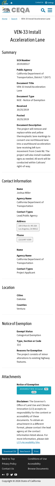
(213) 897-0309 (24, 239)
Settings (49, 2)
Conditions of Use (37, 458)
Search (14, 18)
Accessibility (34, 463)
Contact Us (39, 2)
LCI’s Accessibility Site (28, 442)
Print (36, 451)
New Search (25, 451)
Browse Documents (38, 468)
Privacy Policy (9, 463)
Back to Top (8, 458)
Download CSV (10, 451)
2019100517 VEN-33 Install (34, 390)
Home (4, 18)
